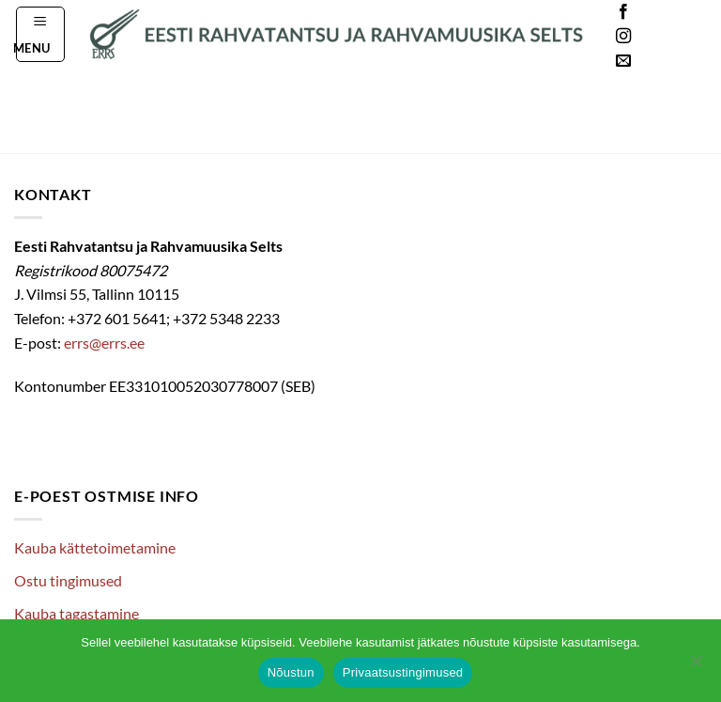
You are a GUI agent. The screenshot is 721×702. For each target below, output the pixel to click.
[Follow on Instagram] (623, 36)
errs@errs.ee (104, 342)
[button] (41, 34)
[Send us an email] (623, 61)
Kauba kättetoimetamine (95, 547)
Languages (678, 37)
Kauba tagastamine (76, 613)
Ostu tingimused (68, 580)
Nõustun (291, 672)
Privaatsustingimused (403, 672)
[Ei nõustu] (695, 666)
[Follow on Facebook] (623, 12)
